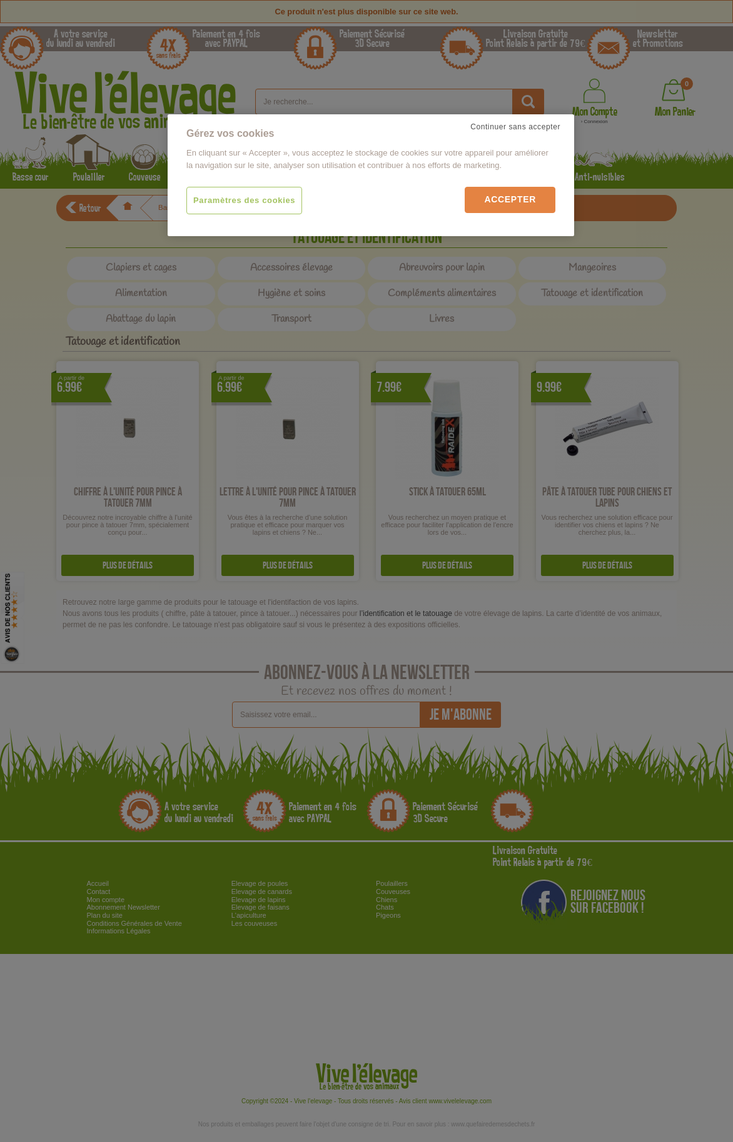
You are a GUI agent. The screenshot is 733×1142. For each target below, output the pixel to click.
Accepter (510, 199)
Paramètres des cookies (244, 200)
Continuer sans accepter (515, 126)
